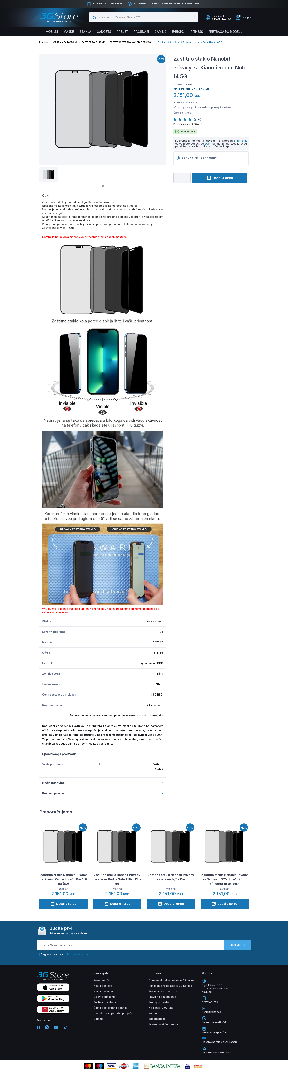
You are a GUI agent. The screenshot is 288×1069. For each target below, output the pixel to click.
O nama (98, 1018)
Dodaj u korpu (220, 178)
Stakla (85, 31)
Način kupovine (102, 783)
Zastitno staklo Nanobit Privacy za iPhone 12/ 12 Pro (171, 877)
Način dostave (102, 985)
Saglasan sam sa (63, 954)
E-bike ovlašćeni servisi (164, 1024)
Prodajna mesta (159, 1002)
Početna (43, 42)
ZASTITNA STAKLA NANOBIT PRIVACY (130, 42)
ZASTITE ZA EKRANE (93, 42)
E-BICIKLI (178, 31)
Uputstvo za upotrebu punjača (113, 1013)
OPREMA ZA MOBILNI (65, 42)
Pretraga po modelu (225, 31)
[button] (175, 119)
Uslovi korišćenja (104, 996)
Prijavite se (238, 945)
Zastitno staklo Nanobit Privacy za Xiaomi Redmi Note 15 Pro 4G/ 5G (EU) (63, 879)
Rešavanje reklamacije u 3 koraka (170, 985)
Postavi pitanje (102, 793)
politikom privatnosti (77, 954)
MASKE (242, 140)
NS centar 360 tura (161, 1007)
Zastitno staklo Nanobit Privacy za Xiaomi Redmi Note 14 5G (189, 42)
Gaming (160, 31)
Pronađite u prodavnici (211, 158)
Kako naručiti (101, 980)
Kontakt (153, 1013)
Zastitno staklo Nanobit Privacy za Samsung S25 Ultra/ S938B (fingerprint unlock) (224, 879)
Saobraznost (157, 1018)
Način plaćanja (103, 991)
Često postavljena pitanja (110, 1007)
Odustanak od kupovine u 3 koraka (171, 980)
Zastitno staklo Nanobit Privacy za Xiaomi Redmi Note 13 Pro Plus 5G (117, 879)
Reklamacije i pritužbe (163, 991)
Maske (69, 31)
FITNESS (197, 31)
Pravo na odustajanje (162, 996)
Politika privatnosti (105, 1002)
